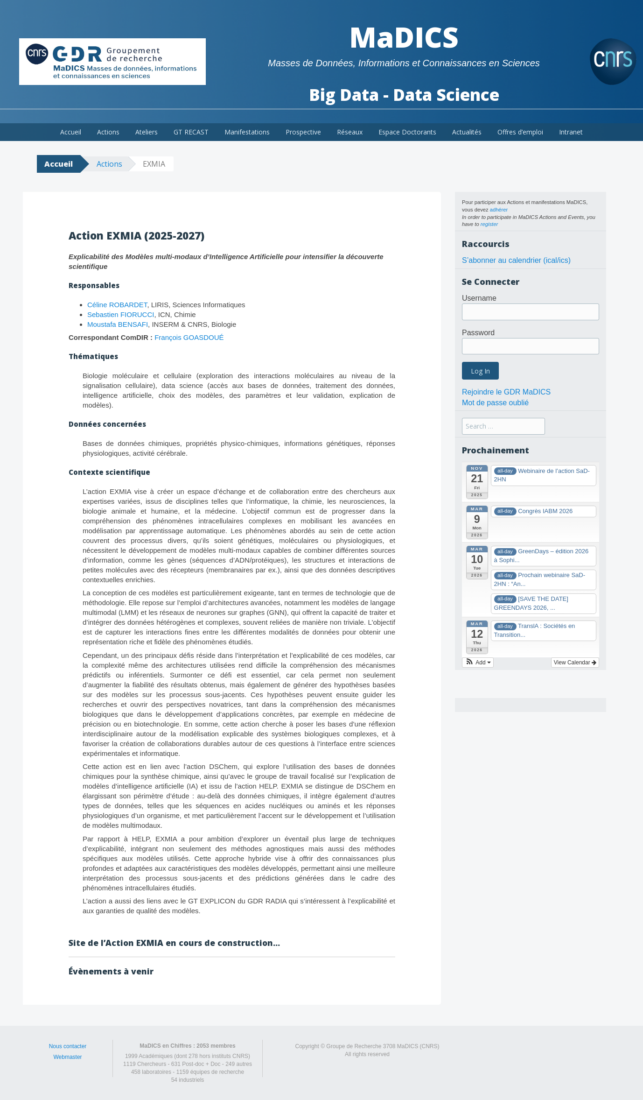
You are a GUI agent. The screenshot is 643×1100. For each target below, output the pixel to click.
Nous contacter (68, 1046)
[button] (477, 662)
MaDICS (404, 37)
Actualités (467, 131)
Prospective (303, 131)
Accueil (70, 131)
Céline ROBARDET (117, 305)
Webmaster (67, 1057)
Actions (108, 131)
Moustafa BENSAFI (117, 324)
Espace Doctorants (407, 131)
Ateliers (146, 131)
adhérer (499, 209)
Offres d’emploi (520, 131)
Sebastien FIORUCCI (120, 314)
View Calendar (575, 662)
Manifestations (247, 131)
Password (478, 333)
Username (479, 298)
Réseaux (350, 131)
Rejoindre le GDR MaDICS (506, 392)
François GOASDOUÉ (189, 337)
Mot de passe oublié (495, 403)
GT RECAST (191, 131)
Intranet (571, 131)
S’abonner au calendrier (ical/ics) (516, 260)
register (489, 224)
